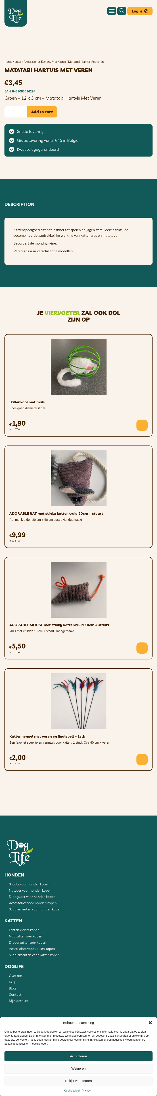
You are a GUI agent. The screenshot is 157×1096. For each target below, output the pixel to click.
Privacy (86, 1090)
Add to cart (42, 139)
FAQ (12, 1009)
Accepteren (78, 1056)
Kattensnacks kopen (24, 957)
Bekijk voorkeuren (78, 1081)
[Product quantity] (15, 139)
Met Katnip (59, 89)
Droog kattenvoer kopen (27, 970)
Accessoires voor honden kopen (33, 930)
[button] (150, 1023)
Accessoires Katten (37, 89)
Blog (12, 1015)
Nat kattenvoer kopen (25, 963)
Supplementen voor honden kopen (35, 936)
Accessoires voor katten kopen (32, 976)
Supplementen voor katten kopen (34, 982)
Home (8, 89)
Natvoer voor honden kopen (30, 918)
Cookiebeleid (72, 1090)
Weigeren (78, 1068)
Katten (19, 89)
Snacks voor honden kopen (29, 911)
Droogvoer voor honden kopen (32, 924)
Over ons (16, 1003)
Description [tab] (19, 231)
